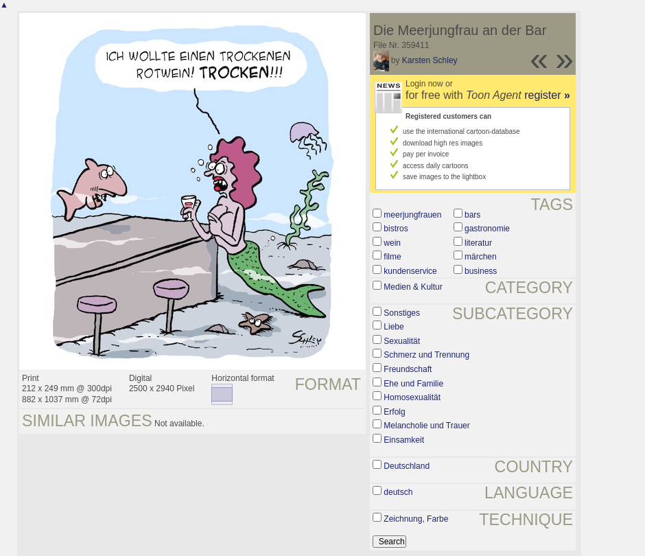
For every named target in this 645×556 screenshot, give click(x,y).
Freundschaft (408, 369)
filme (392, 257)
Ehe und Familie (413, 384)
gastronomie (487, 228)
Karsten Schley (430, 60)
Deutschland (407, 466)
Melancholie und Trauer (426, 425)
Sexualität (402, 341)
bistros (396, 228)
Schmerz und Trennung (426, 355)
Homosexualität (412, 397)
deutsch (398, 492)
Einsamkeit (404, 440)
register (547, 95)
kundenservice (410, 271)
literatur (478, 243)
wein (392, 243)
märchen (481, 257)
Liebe (393, 327)
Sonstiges (402, 313)
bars (472, 215)
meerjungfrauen (412, 215)
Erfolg (394, 412)
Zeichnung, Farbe (416, 519)
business (481, 271)
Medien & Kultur (413, 287)
